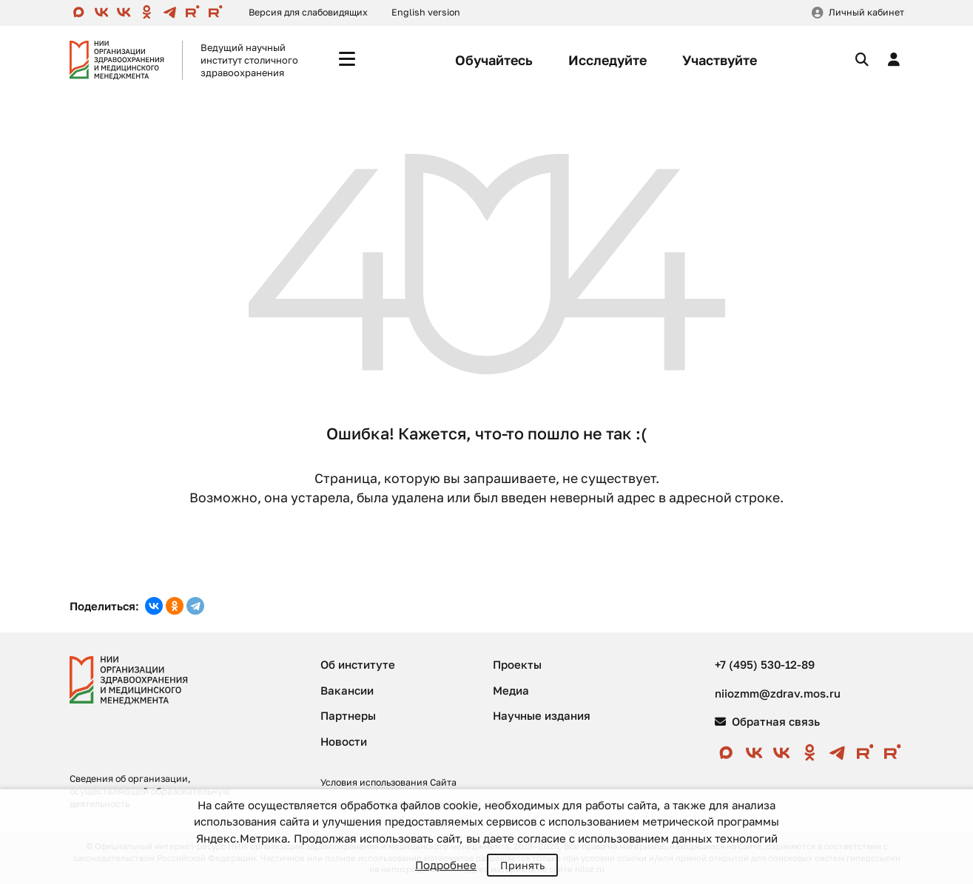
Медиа (511, 690)
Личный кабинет (866, 12)
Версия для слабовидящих (308, 12)
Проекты (517, 664)
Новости (343, 741)
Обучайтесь (494, 60)
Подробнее (446, 864)
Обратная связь (767, 721)
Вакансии (347, 690)
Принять (522, 865)
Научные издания (541, 715)
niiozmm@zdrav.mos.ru (778, 693)
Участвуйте (719, 60)
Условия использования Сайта (388, 782)
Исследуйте (607, 60)
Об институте (357, 664)
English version (425, 12)
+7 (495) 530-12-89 (765, 664)
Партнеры (348, 715)
